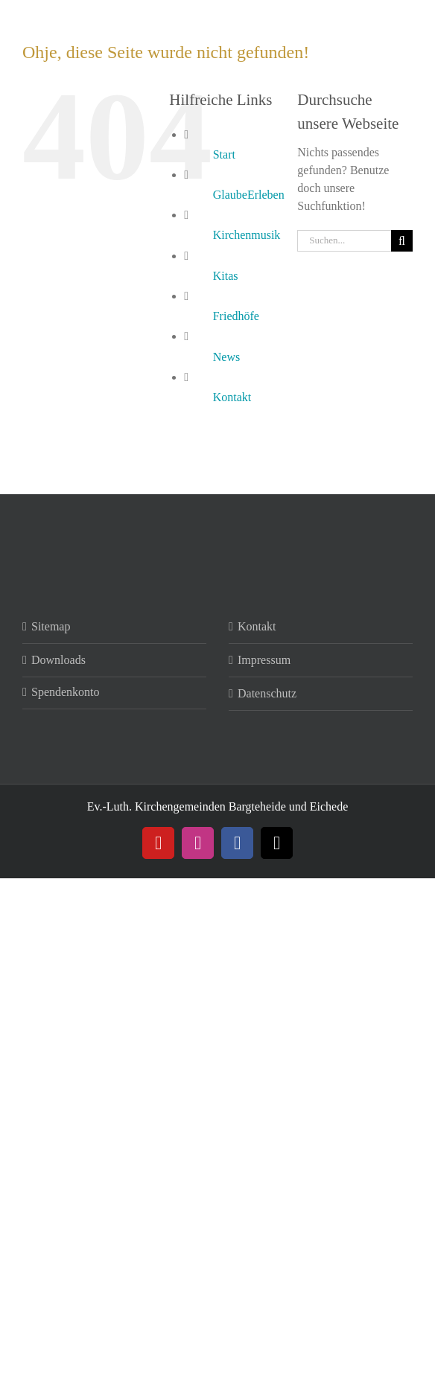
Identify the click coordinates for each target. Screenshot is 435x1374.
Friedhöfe (236, 316)
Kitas (225, 275)
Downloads (58, 660)
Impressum (264, 660)
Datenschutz (267, 693)
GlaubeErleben (249, 194)
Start (224, 154)
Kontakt (232, 397)
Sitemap (50, 626)
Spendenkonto (65, 692)
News (226, 357)
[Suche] (402, 241)
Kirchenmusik (247, 235)
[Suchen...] (344, 241)
